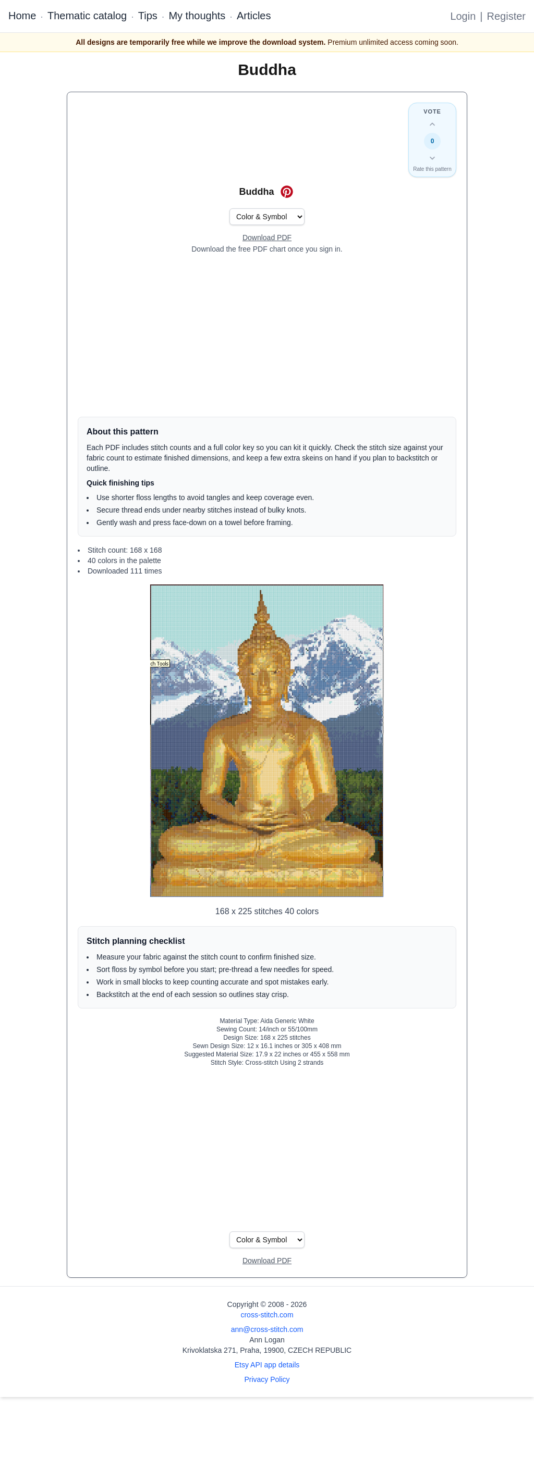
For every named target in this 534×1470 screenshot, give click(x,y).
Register (506, 16)
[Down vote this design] (432, 158)
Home (22, 15)
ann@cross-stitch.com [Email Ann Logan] (267, 1329)
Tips (147, 15)
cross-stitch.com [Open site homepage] (266, 1315)
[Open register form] (267, 238)
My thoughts (196, 15)
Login (463, 16)
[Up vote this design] (432, 124)
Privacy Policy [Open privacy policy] (266, 1379)
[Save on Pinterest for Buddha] (286, 191)
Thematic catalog (87, 15)
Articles (254, 15)
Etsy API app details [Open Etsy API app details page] (267, 1365)
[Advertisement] (267, 335)
